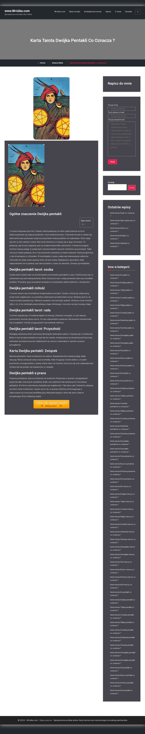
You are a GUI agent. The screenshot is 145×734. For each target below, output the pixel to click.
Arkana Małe (57, 63)
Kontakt (128, 12)
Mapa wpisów (46, 723)
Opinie (108, 12)
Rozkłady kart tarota (92, 12)
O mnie (118, 12)
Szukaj (111, 185)
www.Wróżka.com (17, 11)
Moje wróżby (74, 12)
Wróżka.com (60, 12)
